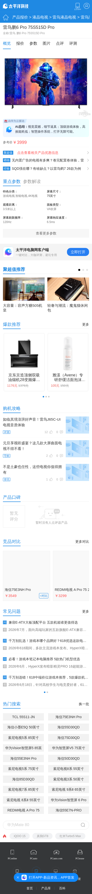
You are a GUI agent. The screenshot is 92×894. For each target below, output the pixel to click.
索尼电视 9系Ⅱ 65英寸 (68, 789)
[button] (79, 270)
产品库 (46, 888)
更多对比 (82, 541)
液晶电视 (40, 17)
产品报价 (20, 17)
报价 (20, 43)
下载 (77, 6)
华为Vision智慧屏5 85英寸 (23, 749)
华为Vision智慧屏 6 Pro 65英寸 (68, 801)
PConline (12, 858)
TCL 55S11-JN (23, 717)
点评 (60, 43)
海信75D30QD (68, 738)
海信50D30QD (68, 758)
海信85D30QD (23, 779)
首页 (29, 888)
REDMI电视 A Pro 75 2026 (23, 811)
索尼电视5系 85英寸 (23, 738)
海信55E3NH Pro (23, 758)
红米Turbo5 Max (70, 836)
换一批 (84, 704)
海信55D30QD (68, 727)
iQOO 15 (20, 836)
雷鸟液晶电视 (64, 17)
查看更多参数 (46, 233)
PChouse (80, 858)
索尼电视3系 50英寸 (68, 779)
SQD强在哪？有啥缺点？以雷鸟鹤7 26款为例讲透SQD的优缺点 (42, 168)
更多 (85, 324)
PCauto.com (56, 858)
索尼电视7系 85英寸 (23, 789)
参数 (33, 43)
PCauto (33, 858)
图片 (47, 43)
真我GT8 (42, 836)
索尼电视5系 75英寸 (23, 769)
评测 (73, 43)
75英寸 (51, 196)
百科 (62, 888)
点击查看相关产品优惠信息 (37, 153)
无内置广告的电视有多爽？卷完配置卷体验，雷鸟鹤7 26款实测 (43, 160)
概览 (7, 43)
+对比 (44, 595)
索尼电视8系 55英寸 (68, 769)
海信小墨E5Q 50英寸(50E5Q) (23, 728)
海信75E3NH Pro (18, 590)
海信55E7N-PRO (69, 810)
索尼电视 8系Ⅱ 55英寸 (23, 800)
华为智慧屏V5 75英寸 (68, 748)
